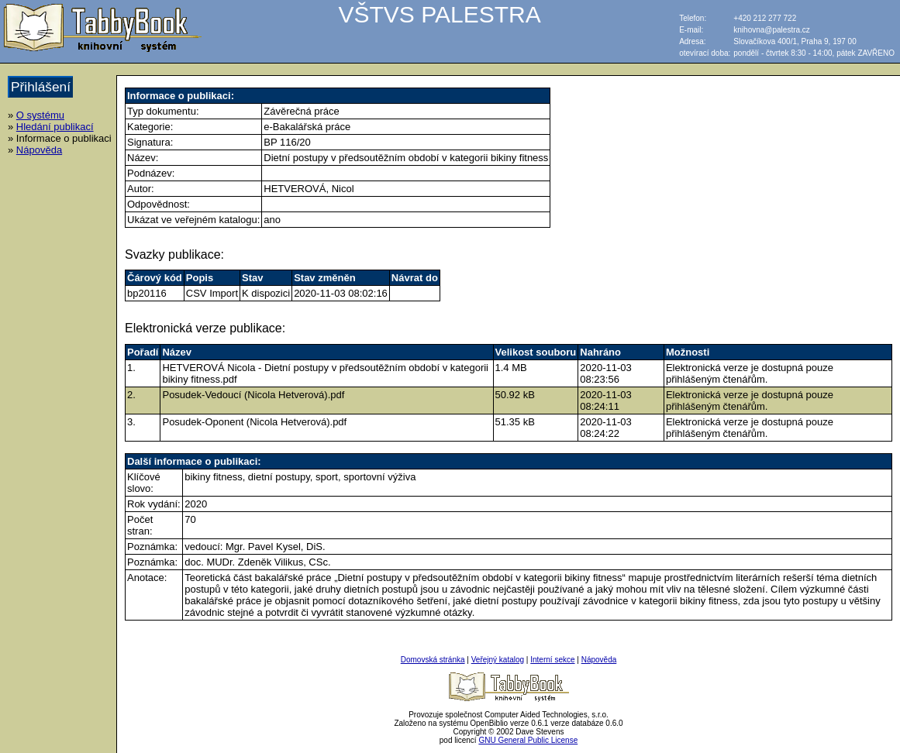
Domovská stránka (433, 659)
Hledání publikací (55, 126)
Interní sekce (552, 659)
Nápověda (39, 150)
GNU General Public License (528, 740)
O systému (40, 115)
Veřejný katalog (497, 659)
